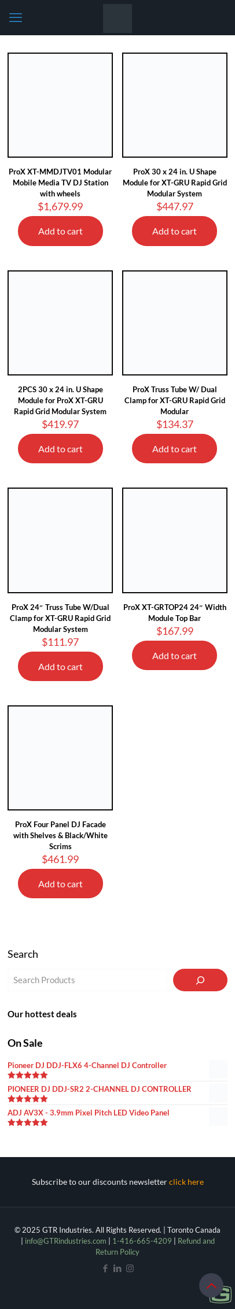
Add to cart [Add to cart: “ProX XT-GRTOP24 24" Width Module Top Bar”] (174, 655)
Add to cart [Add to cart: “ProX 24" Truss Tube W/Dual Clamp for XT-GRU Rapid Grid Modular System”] (60, 666)
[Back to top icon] (211, 1285)
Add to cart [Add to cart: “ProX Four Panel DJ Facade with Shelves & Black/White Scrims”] (60, 883)
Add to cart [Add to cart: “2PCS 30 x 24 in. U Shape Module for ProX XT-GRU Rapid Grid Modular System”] (60, 448)
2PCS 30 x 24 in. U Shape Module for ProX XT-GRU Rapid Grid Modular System (60, 400)
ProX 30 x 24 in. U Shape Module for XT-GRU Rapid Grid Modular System (175, 182)
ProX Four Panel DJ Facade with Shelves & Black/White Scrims (60, 835)
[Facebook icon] (105, 1268)
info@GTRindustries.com (66, 1240)
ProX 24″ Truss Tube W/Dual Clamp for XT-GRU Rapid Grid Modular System (60, 618)
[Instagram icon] (130, 1268)
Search (23, 953)
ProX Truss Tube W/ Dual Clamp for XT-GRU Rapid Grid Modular (174, 400)
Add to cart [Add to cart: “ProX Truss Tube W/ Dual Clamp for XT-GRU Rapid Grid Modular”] (174, 448)
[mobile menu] (15, 17)
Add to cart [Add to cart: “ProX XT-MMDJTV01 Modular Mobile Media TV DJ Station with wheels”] (60, 230)
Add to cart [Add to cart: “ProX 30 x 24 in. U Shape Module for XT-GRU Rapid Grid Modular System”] (174, 230)
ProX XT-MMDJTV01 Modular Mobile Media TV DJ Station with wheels (60, 182)
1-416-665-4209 (142, 1240)
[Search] (200, 980)
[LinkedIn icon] (117, 1268)
